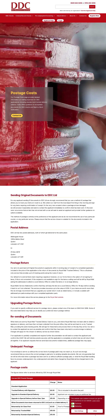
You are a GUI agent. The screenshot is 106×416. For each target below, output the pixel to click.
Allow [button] (95, 411)
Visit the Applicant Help (88, 10)
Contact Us (83, 16)
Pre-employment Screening (44, 16)
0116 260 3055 (90, 3)
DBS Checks (10, 16)
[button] (73, 404)
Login (60, 21)
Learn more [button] (96, 400)
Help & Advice (61, 16)
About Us (72, 16)
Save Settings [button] (79, 411)
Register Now (94, 16)
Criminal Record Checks (23, 16)
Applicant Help (49, 21)
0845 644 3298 (76, 3)
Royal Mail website (56, 297)
